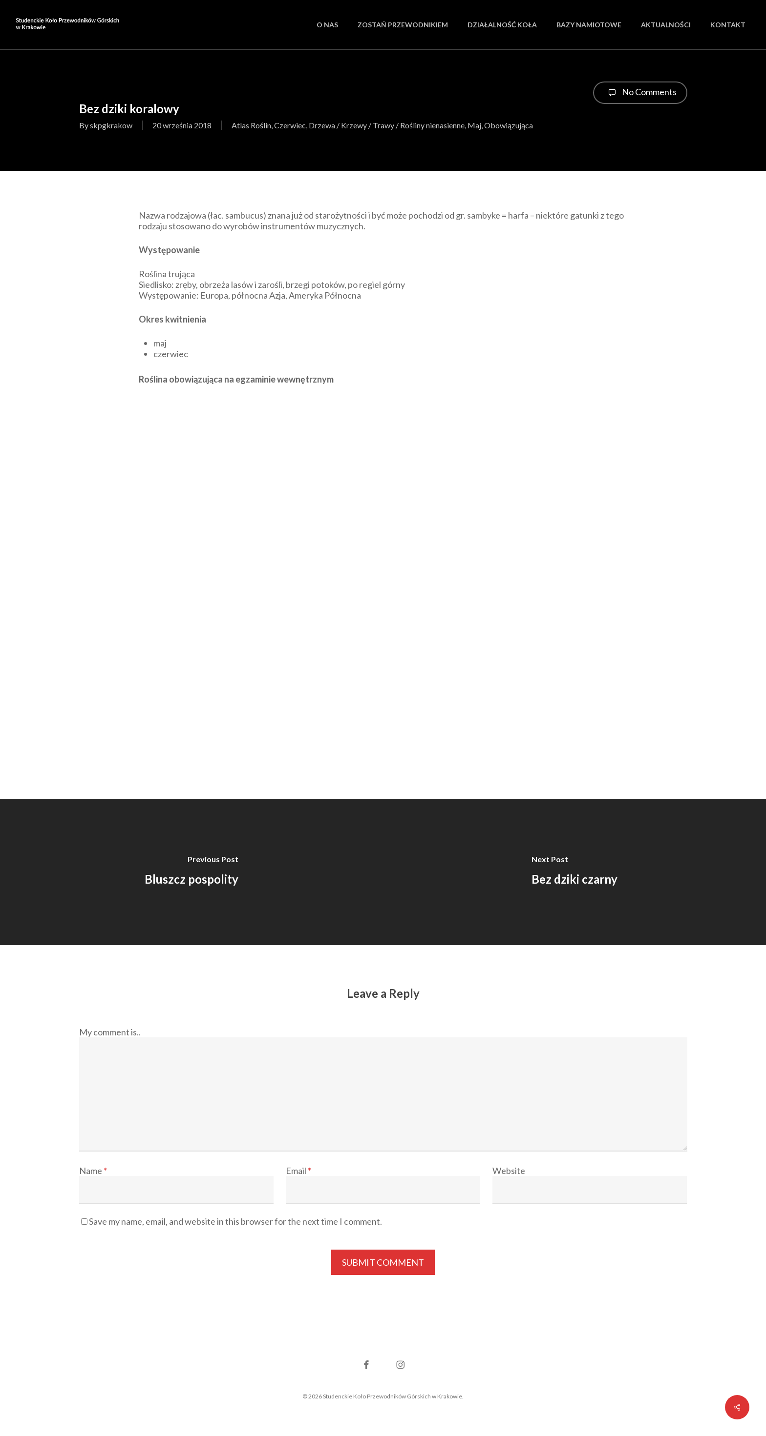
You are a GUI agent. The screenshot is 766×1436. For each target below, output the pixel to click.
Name (93, 1170)
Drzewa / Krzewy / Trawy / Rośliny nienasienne (387, 125)
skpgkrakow (111, 125)
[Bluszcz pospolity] (191, 872)
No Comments (640, 92)
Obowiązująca (508, 125)
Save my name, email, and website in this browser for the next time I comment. (235, 1221)
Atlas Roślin (251, 125)
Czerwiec (290, 125)
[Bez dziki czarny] (574, 872)
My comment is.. (110, 1032)
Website (508, 1170)
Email (298, 1170)
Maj (474, 125)
